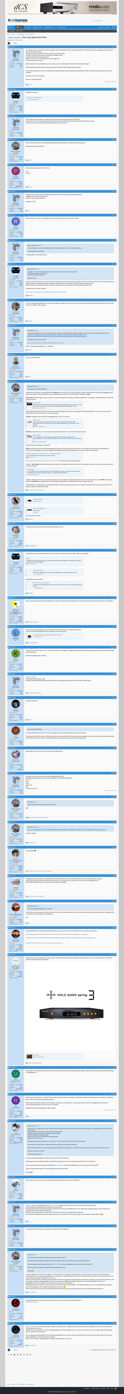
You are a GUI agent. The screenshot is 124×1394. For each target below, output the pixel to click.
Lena (21, 719)
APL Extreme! (36, 435)
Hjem (112, 1388)
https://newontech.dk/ (32, 1302)
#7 (115, 215)
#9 (115, 264)
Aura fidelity (31, 469)
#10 (115, 300)
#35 (115, 1177)
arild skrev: (31, 1254)
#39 (115, 1296)
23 (21, 951)
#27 (115, 847)
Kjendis (16, 659)
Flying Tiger (15, 760)
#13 (115, 381)
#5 (115, 164)
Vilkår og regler (95, 1388)
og (32, 545)
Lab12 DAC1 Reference (39, 508)
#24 (115, 773)
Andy (15, 1189)
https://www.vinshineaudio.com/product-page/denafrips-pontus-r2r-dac (46, 292)
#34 (115, 1120)
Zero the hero (36, 403)
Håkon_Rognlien (16, 151)
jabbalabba (12, 40)
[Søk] (104, 20)
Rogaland (19, 1344)
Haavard (15, 709)
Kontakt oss (87, 1388)
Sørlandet (19, 545)
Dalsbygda (19, 769)
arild (15, 1132)
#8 (115, 240)
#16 (115, 550)
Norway (20, 668)
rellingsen (16, 1335)
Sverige (20, 1318)
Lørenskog (19, 621)
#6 (115, 191)
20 (21, 236)
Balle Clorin (15, 312)
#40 (115, 1323)
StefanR (15, 506)
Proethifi (15, 101)
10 (21, 924)
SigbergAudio (16, 966)
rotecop (15, 887)
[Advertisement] (60, 1369)
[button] (14, 27)
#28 (115, 875)
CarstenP (16, 1308)
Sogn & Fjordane (18, 1115)
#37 (115, 1225)
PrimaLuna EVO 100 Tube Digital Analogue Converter (47, 635)
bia (16, 913)
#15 (115, 523)
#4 (115, 139)
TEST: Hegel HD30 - (38, 570)
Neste (15, 43)
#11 (115, 325)
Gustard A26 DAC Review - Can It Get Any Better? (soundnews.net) (44, 943)
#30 (115, 927)
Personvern (103, 1388)
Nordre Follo (19, 949)
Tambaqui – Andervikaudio (34, 97)
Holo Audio (36, 1055)
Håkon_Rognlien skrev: (34, 245)
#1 (115, 46)
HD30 (28, 558)
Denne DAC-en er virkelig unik (41, 583)
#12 (115, 354)
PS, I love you (36, 420)
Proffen (16, 176)
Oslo (21, 110)
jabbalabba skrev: (33, 269)
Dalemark (16, 366)
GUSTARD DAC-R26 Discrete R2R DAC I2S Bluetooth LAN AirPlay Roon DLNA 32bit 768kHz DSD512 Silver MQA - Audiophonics (60, 938)
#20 (115, 673)
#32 (115, 1067)
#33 (115, 1094)
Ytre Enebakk (19, 1089)
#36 (115, 1202)
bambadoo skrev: (33, 827)
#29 (115, 901)
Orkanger (20, 516)
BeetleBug (16, 535)
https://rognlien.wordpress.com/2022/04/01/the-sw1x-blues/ (43, 461)
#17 (115, 597)
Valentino (16, 859)
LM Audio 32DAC (37, 499)
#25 (115, 796)
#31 (115, 954)
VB (16, 736)
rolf (16, 1106)
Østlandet (19, 976)
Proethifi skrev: (32, 330)
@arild (29, 1205)
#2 (115, 89)
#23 (115, 747)
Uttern (16, 1079)
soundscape (15, 939)
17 (21, 622)
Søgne (20, 376)
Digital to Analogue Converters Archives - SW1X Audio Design (44, 453)
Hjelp (108, 1388)
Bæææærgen (19, 186)
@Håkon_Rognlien (31, 677)
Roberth (15, 227)
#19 (115, 647)
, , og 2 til (36, 490)
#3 (115, 115)
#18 (115, 626)
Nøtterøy (20, 1198)
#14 (115, 494)
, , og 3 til (38, 817)
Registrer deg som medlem (69, 1391)
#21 (115, 697)
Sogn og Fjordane (18, 1142)
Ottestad (20, 870)
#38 (115, 1249)
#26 (115, 822)
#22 (115, 724)
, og (40, 871)
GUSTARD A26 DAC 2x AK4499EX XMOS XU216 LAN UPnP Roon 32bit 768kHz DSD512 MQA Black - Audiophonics (57, 934)
